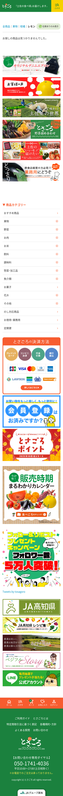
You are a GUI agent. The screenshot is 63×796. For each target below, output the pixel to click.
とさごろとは (40, 718)
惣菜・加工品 (11, 270)
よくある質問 (22, 730)
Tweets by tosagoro (14, 591)
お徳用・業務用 (12, 320)
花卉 (6, 295)
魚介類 (7, 278)
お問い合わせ (40, 730)
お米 (6, 246)
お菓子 (7, 287)
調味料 (7, 262)
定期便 (7, 328)
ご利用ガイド (22, 718)
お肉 (6, 237)
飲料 (6, 254)
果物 (6, 221)
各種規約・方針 (48, 724)
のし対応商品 (11, 311)
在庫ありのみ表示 (50, 26)
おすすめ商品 (11, 213)
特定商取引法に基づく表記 (22, 724)
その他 (7, 303)
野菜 (6, 229)
